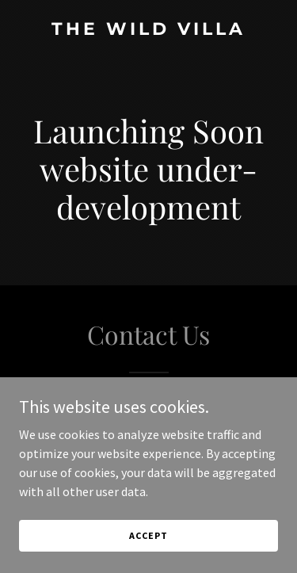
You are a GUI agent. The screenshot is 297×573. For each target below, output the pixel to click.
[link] (148, 30)
